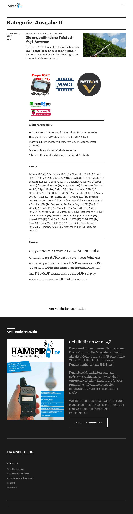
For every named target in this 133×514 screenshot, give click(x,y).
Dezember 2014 (49, 227)
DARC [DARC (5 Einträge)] (66, 263)
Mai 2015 (88, 219)
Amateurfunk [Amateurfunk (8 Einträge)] (46, 251)
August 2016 (81, 204)
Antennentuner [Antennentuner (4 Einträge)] (36, 257)
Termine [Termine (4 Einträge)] (50, 279)
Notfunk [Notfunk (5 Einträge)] (79, 267)
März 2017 (77, 196)
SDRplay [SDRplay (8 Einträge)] (90, 274)
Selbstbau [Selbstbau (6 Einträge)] (34, 279)
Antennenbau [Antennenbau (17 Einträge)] (90, 250)
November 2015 (37, 215)
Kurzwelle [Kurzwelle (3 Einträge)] (40, 268)
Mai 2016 (62, 208)
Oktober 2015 (60, 215)
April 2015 (34, 223)
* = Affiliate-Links (15, 469)
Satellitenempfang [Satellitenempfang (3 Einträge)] (68, 274)
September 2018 (48, 185)
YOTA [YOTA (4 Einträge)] (84, 279)
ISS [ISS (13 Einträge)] (99, 263)
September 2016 (60, 204)
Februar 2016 (48, 211)
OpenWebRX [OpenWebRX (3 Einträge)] (89, 268)
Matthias (34, 141)
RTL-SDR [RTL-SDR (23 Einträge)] (42, 273)
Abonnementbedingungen (20, 478)
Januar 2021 (36, 174)
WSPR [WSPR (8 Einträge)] (77, 279)
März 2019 (93, 178)
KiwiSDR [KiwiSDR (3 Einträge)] (32, 268)
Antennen (30, 33)
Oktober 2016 (38, 204)
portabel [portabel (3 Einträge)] (98, 268)
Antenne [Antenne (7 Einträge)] (72, 251)
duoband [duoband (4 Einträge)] (86, 263)
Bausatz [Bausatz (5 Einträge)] (48, 263)
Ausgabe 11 (43, 33)
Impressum (12, 487)
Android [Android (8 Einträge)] (61, 251)
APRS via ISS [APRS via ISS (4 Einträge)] (77, 257)
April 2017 (60, 196)
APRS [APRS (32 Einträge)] (55, 257)
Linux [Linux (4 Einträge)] (56, 267)
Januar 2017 (46, 200)
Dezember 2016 (67, 200)
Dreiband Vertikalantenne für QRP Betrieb (64, 137)
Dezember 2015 (89, 211)
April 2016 (78, 208)
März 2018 (62, 189)
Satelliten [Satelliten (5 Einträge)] (55, 273)
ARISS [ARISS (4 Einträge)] (97, 257)
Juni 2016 (45, 208)
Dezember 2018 (77, 181)
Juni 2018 (87, 185)
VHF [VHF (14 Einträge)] (70, 279)
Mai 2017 (44, 196)
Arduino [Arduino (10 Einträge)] (88, 257)
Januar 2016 (69, 211)
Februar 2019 (36, 181)
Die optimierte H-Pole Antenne (58, 150)
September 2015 (83, 215)
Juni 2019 (60, 178)
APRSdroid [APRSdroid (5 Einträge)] (66, 257)
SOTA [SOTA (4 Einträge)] (43, 279)
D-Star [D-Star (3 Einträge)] (60, 264)
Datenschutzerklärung (18, 473)
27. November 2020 (13, 34)
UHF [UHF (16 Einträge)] (63, 279)
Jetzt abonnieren (88, 422)
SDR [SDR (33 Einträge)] (80, 273)
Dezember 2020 (57, 174)
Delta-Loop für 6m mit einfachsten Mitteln (72, 132)
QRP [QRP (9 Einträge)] (31, 273)
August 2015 (36, 219)
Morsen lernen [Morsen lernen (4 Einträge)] (67, 267)
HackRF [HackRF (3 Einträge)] (93, 264)
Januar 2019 (56, 181)
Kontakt (11, 482)
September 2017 (81, 193)
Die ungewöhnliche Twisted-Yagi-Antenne (49, 39)
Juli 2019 (44, 178)
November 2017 (37, 193)
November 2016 (90, 200)
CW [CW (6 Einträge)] (55, 263)
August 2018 (70, 185)
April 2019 (76, 178)
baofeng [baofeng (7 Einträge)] (39, 263)
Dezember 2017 (82, 189)
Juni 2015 (71, 219)
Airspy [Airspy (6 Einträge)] (32, 251)
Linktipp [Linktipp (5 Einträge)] (49, 267)
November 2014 (72, 227)
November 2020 (81, 174)
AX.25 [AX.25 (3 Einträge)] (31, 264)
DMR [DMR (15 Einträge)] (73, 263)
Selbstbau (57, 33)
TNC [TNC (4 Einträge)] (57, 279)
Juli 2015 (54, 219)
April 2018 (45, 189)
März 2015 (52, 223)
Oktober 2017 (59, 193)
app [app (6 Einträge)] (47, 257)
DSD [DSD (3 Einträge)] (79, 264)
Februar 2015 (72, 223)
